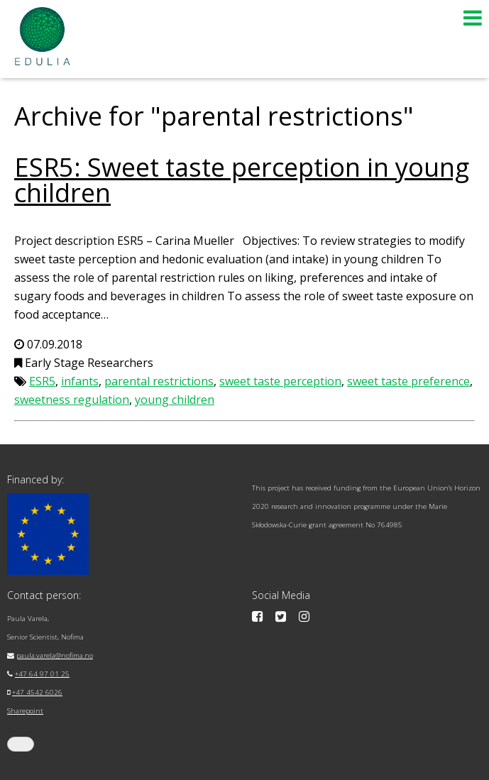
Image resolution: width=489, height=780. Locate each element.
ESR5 (42, 381)
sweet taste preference (408, 381)
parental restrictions (159, 381)
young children (174, 399)
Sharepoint (25, 710)
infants (80, 381)
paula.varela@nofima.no (54, 655)
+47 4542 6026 (37, 692)
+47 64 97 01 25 (42, 674)
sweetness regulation (71, 399)
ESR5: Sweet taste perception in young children (241, 180)
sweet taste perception (280, 381)
